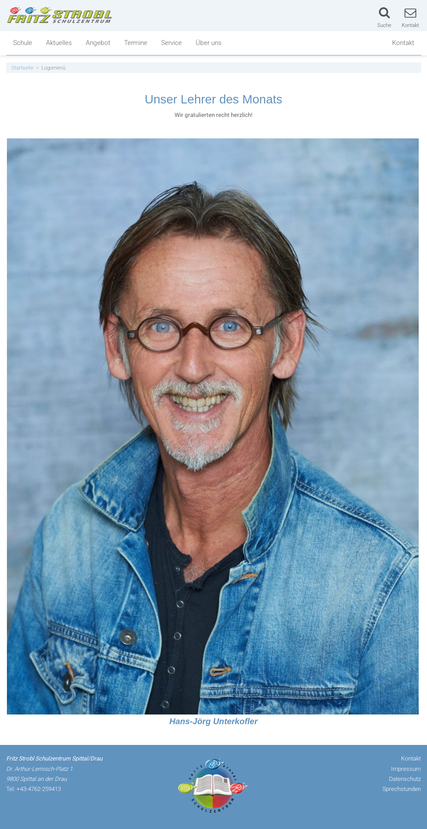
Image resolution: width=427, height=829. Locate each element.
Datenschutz (405, 778)
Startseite (22, 68)
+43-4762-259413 (39, 788)
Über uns (209, 43)
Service (171, 43)
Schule (22, 43)
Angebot (98, 43)
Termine (135, 43)
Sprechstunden (401, 788)
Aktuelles (59, 43)
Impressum (406, 768)
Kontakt (403, 43)
